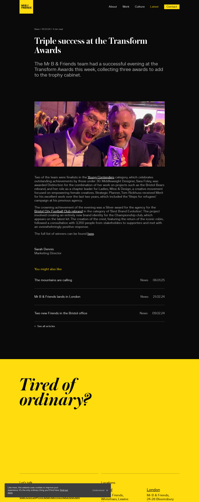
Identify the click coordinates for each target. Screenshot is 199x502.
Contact (171, 6)
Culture (140, 6)
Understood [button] (98, 490)
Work (125, 6)
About (113, 6)
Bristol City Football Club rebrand (58, 211)
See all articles (44, 326)
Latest (154, 6)
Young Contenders (101, 177)
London (153, 490)
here (90, 233)
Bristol (106, 490)
